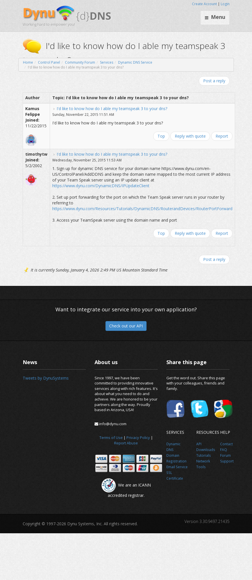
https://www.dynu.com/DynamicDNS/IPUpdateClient (100, 185)
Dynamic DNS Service (135, 62)
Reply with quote (190, 136)
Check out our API (126, 326)
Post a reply (214, 80)
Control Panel (49, 62)
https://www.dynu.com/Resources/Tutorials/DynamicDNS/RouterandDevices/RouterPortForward (142, 208)
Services (106, 62)
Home (28, 62)
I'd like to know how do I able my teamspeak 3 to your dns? (112, 108)
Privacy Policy (138, 437)
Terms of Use (111, 437)
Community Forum (80, 62)
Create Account (204, 3)
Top (161, 136)
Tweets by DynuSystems (46, 378)
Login (225, 3)
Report (222, 136)
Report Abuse (126, 443)
